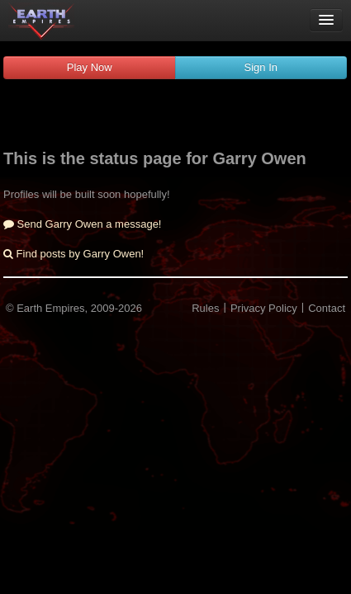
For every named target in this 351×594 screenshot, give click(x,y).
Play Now (89, 67)
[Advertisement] (176, 116)
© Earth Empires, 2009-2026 (74, 308)
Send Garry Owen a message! (82, 224)
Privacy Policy (263, 308)
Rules (205, 308)
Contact (326, 308)
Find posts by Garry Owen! (73, 254)
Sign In (260, 67)
